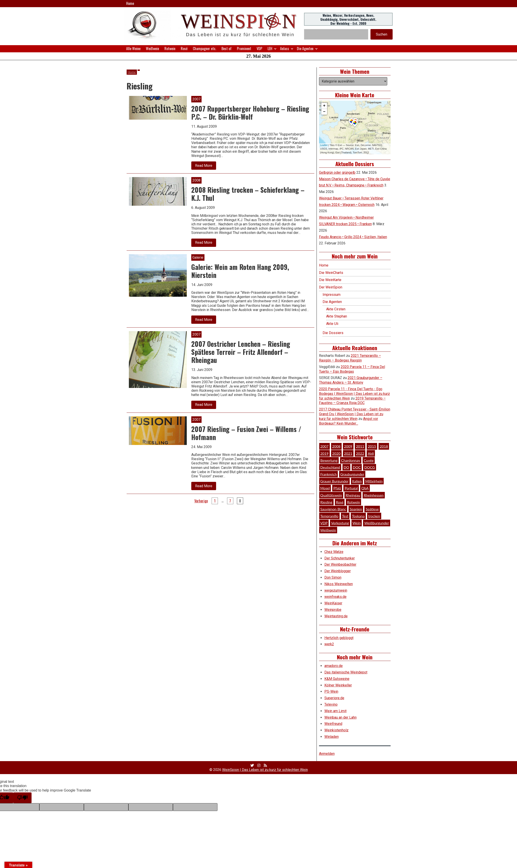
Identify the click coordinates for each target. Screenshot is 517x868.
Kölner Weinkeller (338, 685)
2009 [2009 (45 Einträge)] (348, 446)
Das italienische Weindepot (345, 672)
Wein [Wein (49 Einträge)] (357, 523)
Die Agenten (305, 48)
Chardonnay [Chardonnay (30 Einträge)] (350, 460)
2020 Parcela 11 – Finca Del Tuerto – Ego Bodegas (352, 369)
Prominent (244, 48)
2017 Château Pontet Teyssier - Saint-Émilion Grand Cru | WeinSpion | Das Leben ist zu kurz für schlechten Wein (354, 414)
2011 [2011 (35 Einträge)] (360, 446)
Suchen (381, 34)
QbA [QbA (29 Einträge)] (364, 488)
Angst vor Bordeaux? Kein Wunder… (348, 421)
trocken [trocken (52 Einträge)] (374, 516)
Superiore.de (334, 698)
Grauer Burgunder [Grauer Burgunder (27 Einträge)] (334, 481)
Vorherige (201, 501)
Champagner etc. (204, 48)
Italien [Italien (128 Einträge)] (357, 481)
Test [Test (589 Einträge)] (345, 516)
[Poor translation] (22, 797)
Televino (331, 704)
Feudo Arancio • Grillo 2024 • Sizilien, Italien (353, 237)
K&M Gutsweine (336, 679)
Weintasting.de (336, 616)
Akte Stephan (336, 316)
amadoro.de (333, 666)
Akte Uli (332, 324)
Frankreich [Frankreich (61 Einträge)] (328, 474)
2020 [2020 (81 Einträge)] (336, 453)
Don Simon (332, 577)
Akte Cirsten (335, 309)
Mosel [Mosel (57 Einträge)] (325, 488)
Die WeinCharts (331, 273)
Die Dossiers (333, 333)
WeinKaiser (333, 603)
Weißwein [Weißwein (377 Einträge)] (328, 530)
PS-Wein (331, 691)
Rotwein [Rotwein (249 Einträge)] (353, 502)
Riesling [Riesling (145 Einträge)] (326, 502)
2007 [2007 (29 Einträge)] (324, 446)
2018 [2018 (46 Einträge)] (384, 446)
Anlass (284, 48)
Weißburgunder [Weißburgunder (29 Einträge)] (376, 523)
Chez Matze (333, 552)
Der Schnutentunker (339, 558)
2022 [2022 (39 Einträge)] (360, 453)
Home (130, 3)
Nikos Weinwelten (338, 584)
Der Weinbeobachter (340, 564)
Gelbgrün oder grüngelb (337, 172)
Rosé (184, 48)
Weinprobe (332, 610)
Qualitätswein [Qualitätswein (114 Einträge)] (331, 495)
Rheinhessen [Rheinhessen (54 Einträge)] (374, 495)
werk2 (329, 644)
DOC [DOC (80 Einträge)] (357, 467)
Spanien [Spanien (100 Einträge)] (356, 509)
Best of (226, 48)
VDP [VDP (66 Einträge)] (324, 523)
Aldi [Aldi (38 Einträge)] (371, 453)
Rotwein (169, 48)
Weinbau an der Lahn (340, 717)
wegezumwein (335, 590)
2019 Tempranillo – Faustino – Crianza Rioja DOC (352, 400)
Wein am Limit (335, 711)
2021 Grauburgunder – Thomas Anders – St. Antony (350, 380)
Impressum (331, 294)
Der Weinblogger (337, 571)
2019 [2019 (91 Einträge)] (324, 453)
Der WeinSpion (330, 287)
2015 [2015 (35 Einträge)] (372, 446)
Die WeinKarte (330, 280)
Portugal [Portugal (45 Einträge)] (351, 488)
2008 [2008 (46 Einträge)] (336, 446)
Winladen (331, 737)
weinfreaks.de (335, 597)
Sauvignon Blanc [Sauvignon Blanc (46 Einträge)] (333, 509)
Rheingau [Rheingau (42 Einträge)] (353, 495)
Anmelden (327, 754)
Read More (205, 166)
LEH (270, 48)
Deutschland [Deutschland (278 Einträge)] (330, 467)
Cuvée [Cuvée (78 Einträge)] (369, 460)
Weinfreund (333, 724)
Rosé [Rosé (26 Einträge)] (340, 502)
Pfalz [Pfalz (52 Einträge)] (337, 488)
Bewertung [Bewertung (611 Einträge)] (329, 460)
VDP (259, 48)
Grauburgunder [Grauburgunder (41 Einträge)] (352, 474)
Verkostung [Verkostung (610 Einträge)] (340, 523)
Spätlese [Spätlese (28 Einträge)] (372, 509)
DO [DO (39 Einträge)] (346, 467)
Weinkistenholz (336, 730)
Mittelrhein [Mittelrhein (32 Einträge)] (374, 481)
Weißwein (152, 48)
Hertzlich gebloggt (338, 638)
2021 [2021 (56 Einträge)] (348, 453)
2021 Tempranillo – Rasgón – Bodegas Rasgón (350, 358)
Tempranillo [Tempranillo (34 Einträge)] (329, 516)
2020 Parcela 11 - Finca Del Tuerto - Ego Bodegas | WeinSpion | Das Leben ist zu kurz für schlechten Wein (354, 393)
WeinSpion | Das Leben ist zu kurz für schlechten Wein (265, 770)
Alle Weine (133, 48)
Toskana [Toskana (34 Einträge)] (358, 516)
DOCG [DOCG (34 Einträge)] (369, 467)
